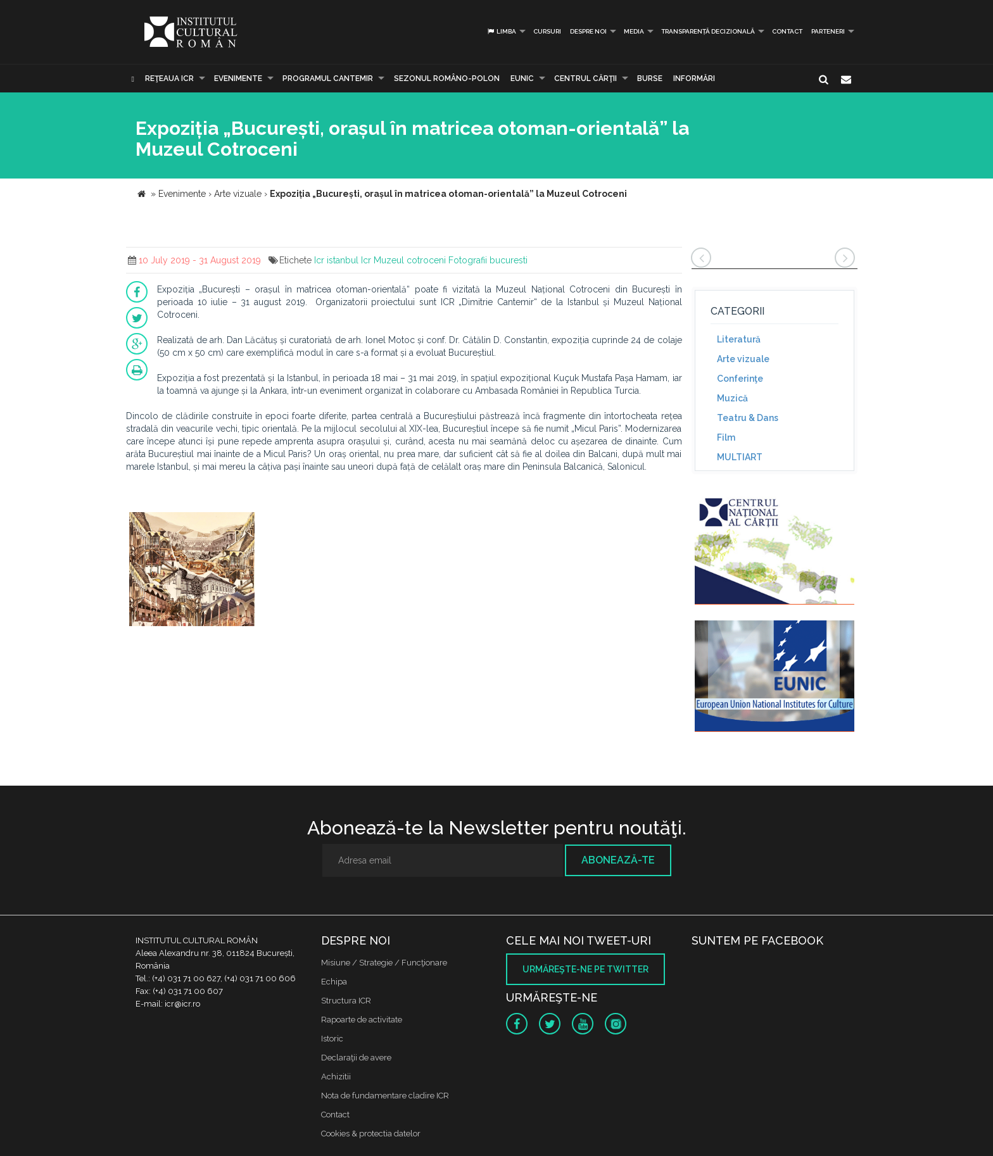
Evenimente (238, 78)
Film (726, 437)
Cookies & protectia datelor (371, 1133)
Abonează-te (618, 860)
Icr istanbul (336, 260)
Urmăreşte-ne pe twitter (585, 969)
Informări (694, 78)
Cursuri (547, 31)
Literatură (739, 339)
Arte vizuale (743, 359)
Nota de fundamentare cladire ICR (385, 1095)
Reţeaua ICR (169, 78)
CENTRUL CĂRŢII (585, 78)
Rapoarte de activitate (361, 1019)
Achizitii (336, 1076)
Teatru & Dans (747, 418)
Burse (649, 78)
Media (634, 31)
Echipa (334, 981)
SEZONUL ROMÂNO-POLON (447, 78)
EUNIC (522, 78)
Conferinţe (740, 379)
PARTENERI (828, 31)
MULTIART (739, 457)
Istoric (332, 1038)
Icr (366, 260)
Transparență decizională (708, 31)
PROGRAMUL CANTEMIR (327, 78)
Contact (787, 31)
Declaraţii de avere (356, 1057)
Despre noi (588, 31)
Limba (501, 31)
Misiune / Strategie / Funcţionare (384, 962)
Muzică (732, 398)
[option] (192, 570)
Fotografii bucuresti (488, 260)
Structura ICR (346, 1000)
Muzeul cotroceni (410, 260)
